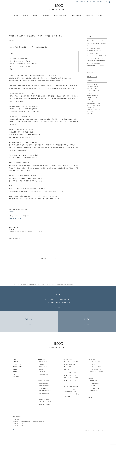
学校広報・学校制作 (91, 95)
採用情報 (92, 1)
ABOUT (16, 15)
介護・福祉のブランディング (45, 411)
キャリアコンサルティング (95, 403)
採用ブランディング (91, 88)
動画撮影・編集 (93, 401)
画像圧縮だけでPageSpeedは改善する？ (97, 65)
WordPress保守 (94, 384)
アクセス (15, 392)
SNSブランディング (43, 392)
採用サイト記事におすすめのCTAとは (95, 41)
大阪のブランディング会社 (45, 422)
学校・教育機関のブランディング (46, 413)
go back (48, 259)
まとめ (11, 69)
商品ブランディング (43, 389)
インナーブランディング (22, 40)
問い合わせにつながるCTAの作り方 (95, 48)
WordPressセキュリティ (95, 387)
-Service (90, 399)
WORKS (100, 15)
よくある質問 (67, 417)
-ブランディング (41, 379)
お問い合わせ (100, 1)
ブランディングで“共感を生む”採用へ (20, 66)
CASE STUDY (89, 15)
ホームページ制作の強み (70, 396)
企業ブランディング (43, 384)
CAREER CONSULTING (60, 15)
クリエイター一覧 (84, 1)
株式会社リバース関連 (92, 109)
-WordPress (91, 379)
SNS (88, 99)
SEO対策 (89, 107)
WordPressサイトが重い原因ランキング (96, 55)
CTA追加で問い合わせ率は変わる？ (95, 50)
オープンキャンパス (90, 97)
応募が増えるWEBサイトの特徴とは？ (20, 61)
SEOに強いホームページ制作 (71, 398)
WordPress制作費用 (95, 382)
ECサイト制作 (67, 389)
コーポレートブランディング (92, 90)
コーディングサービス (94, 408)
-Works (90, 418)
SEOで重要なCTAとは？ (92, 53)
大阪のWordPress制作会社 (96, 392)
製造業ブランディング (44, 406)
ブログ (76, 1)
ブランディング (90, 84)
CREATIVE (35, 15)
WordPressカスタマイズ (95, 389)
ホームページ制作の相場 (70, 412)
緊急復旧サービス (94, 411)
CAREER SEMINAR (76, 15)
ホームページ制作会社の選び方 (71, 414)
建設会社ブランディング (44, 403)
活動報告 (89, 113)
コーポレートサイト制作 (69, 384)
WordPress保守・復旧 (92, 105)
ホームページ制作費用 (69, 409)
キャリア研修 (92, 406)
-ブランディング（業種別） (44, 401)
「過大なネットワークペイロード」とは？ (95, 58)
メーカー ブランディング (44, 408)
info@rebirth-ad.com (14, 238)
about (15, 379)
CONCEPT (25, 15)
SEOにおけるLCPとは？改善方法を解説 (96, 60)
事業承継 (89, 92)
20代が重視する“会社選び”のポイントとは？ (22, 58)
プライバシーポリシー (18, 387)
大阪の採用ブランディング (45, 425)
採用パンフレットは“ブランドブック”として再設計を (24, 63)
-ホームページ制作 (67, 379)
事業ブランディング (43, 387)
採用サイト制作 (67, 387)
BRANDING (46, 15)
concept (15, 382)
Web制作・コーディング (92, 103)
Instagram (89, 101)
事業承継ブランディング (44, 394)
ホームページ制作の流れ (70, 400)
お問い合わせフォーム (15, 218)
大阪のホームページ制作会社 (71, 382)
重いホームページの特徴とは (93, 63)
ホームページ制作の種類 (70, 393)
